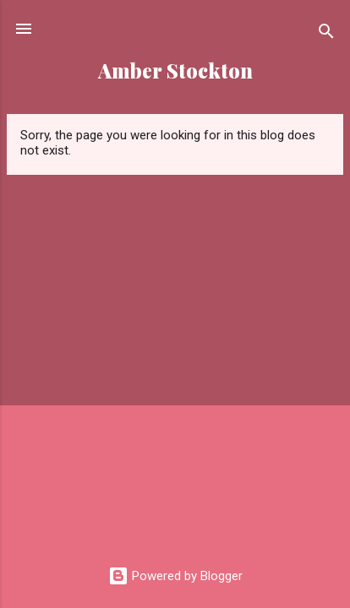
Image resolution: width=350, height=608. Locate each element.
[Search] (326, 34)
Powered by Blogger (175, 576)
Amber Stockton (175, 70)
